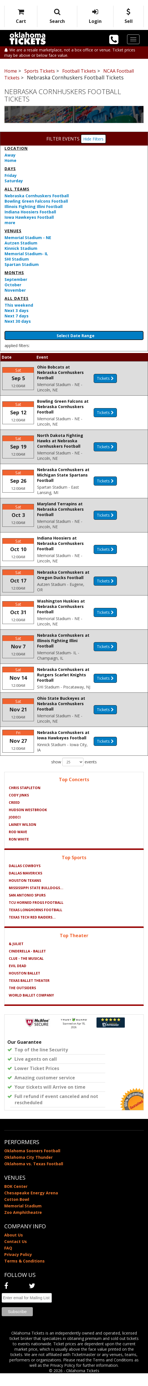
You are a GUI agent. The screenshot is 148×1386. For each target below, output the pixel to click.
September (16, 279)
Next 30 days (18, 321)
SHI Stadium (17, 259)
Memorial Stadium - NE (28, 237)
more (10, 222)
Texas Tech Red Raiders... (32, 930)
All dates (17, 298)
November (15, 290)
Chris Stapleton (24, 800)
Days (10, 168)
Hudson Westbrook (28, 822)
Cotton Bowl (16, 1212)
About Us (13, 1247)
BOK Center (15, 1199)
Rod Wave (18, 844)
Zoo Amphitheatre (23, 1225)
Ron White (19, 852)
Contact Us (15, 1254)
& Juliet (16, 956)
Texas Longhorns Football (35, 922)
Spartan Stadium (22, 264)
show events (74, 774)
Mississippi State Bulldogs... (36, 900)
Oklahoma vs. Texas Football (33, 1176)
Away (10, 155)
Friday (11, 175)
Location (16, 148)
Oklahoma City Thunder (28, 1170)
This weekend (19, 305)
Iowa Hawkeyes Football (29, 217)
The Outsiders (22, 1000)
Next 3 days (17, 310)
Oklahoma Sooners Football (32, 1163)
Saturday (14, 180)
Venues (13, 230)
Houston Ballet (24, 986)
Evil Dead (17, 978)
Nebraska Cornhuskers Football (37, 195)
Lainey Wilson (22, 837)
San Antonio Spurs (27, 908)
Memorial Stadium (23, 1218)
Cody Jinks (19, 807)
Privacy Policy (18, 1267)
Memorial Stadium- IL (26, 253)
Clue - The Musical (26, 971)
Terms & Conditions (24, 1273)
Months (14, 272)
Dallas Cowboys (24, 878)
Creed (14, 815)
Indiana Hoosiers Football (30, 212)
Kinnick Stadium (21, 248)
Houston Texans (25, 893)
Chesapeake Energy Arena (31, 1205)
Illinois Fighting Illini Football (34, 206)
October (13, 284)
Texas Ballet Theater (29, 993)
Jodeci (15, 830)
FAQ (8, 1260)
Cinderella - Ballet (27, 963)
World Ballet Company (31, 1008)
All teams (17, 189)
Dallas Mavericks (25, 885)
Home (10, 160)
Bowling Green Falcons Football (36, 201)
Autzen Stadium (21, 243)
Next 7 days (17, 316)
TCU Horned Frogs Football (36, 915)
